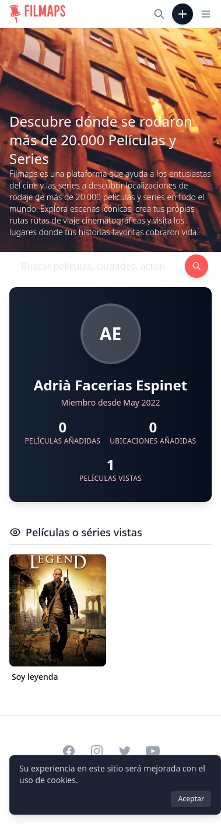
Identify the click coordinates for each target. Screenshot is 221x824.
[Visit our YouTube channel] (153, 751)
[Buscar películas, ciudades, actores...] (159, 14)
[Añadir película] (182, 14)
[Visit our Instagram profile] (97, 751)
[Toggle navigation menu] (205, 14)
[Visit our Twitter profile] (125, 751)
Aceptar (191, 799)
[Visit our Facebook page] (69, 751)
